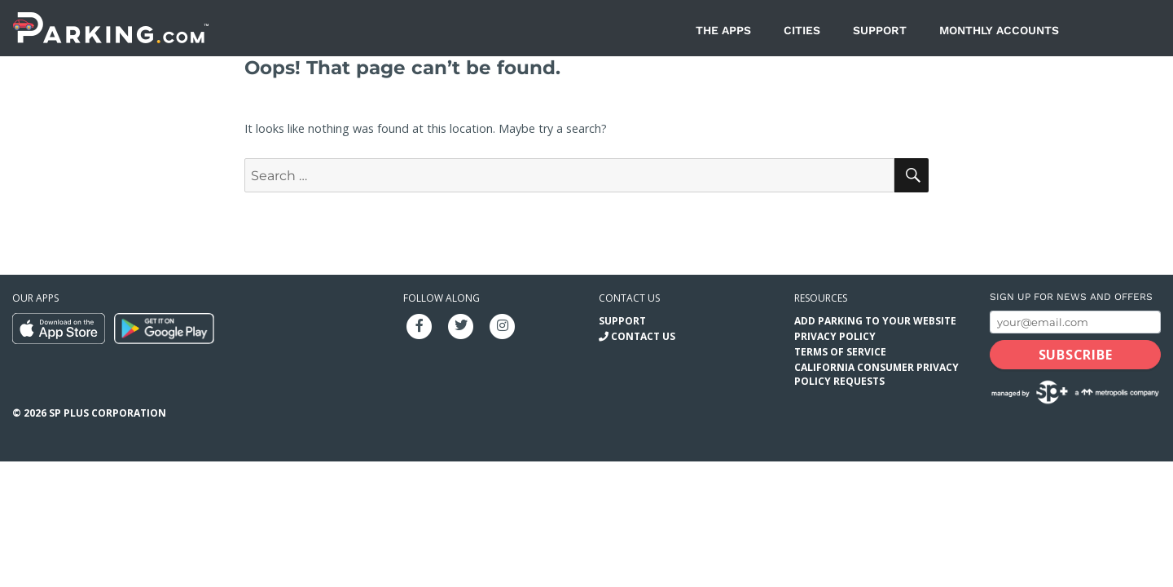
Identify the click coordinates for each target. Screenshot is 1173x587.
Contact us (629, 298)
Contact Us (643, 336)
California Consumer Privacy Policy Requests (876, 374)
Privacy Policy (835, 336)
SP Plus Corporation (107, 413)
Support (880, 30)
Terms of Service (840, 352)
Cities (802, 30)
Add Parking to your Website (875, 321)
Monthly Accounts (999, 30)
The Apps (723, 30)
